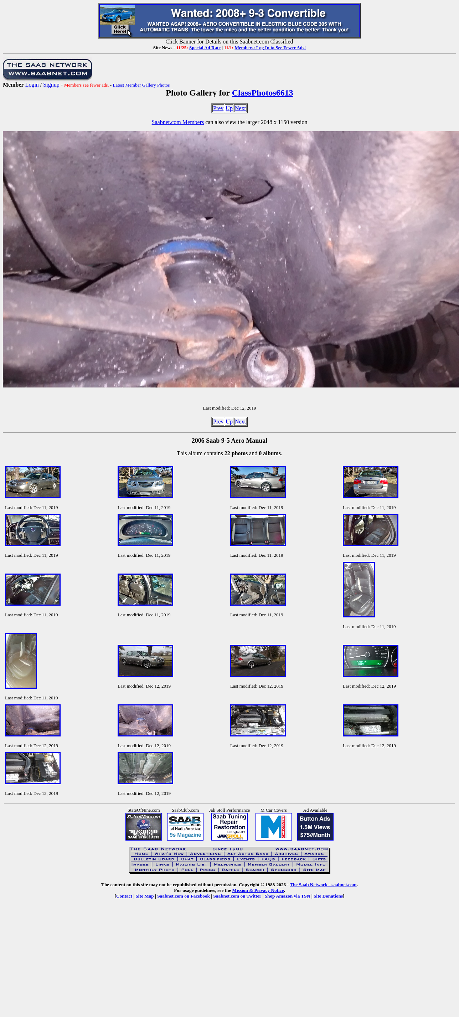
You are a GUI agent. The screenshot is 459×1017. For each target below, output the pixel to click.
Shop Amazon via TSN (287, 896)
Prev (218, 108)
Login (32, 85)
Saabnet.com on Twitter (237, 896)
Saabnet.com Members (178, 122)
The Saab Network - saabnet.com (323, 884)
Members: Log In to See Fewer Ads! (270, 47)
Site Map (144, 896)
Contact (124, 896)
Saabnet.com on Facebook (183, 896)
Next (240, 108)
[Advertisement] (229, 963)
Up (229, 108)
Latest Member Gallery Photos (141, 85)
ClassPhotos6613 (262, 92)
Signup (51, 85)
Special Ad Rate (205, 47)
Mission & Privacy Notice (258, 890)
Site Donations (328, 896)
